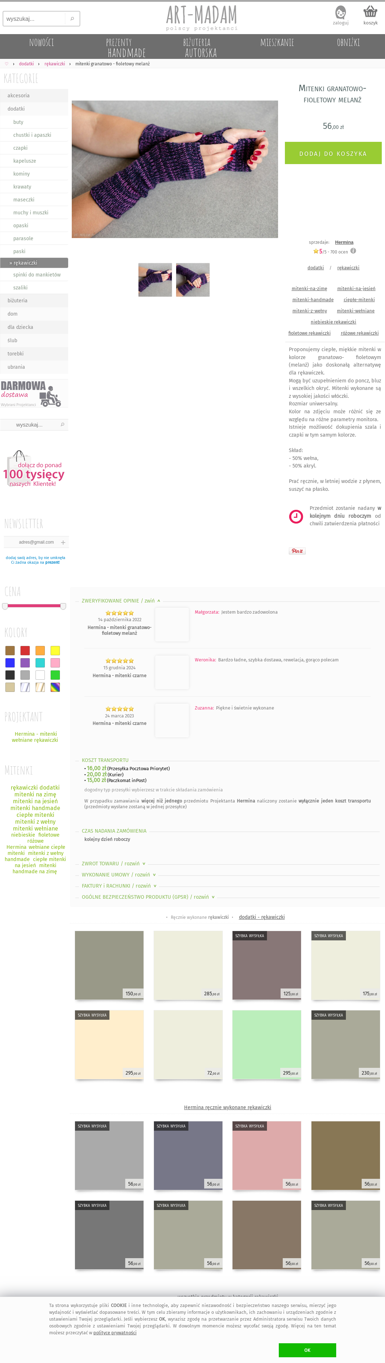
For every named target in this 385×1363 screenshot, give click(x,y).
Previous (81, 171)
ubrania (16, 367)
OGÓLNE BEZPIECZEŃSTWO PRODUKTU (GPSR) (149, 897)
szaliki (20, 288)
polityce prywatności (115, 1332)
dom (13, 314)
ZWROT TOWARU (114, 864)
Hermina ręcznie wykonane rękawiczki (227, 1107)
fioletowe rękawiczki (309, 333)
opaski (20, 226)
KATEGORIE (21, 78)
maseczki (23, 200)
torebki (16, 354)
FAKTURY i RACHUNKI (120, 886)
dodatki (16, 109)
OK (307, 1350)
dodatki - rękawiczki (262, 917)
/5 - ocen (330, 252)
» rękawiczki (23, 263)
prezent (52, 562)
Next (266, 171)
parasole (23, 239)
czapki (20, 148)
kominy (21, 174)
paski (19, 251)
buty (18, 122)
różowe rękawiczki (360, 333)
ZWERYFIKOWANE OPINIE (122, 601)
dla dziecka (20, 327)
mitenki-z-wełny (309, 310)
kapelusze (24, 161)
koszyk (370, 22)
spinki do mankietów (37, 275)
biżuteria (18, 301)
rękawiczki (348, 267)
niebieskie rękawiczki (333, 322)
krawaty (22, 187)
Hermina (344, 242)
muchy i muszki (30, 213)
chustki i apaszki (32, 135)
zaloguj (341, 22)
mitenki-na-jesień (356, 288)
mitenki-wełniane (356, 310)
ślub (12, 341)
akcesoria (19, 96)
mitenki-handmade (313, 299)
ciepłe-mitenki (359, 299)
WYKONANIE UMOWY (119, 875)
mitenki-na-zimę (309, 288)
